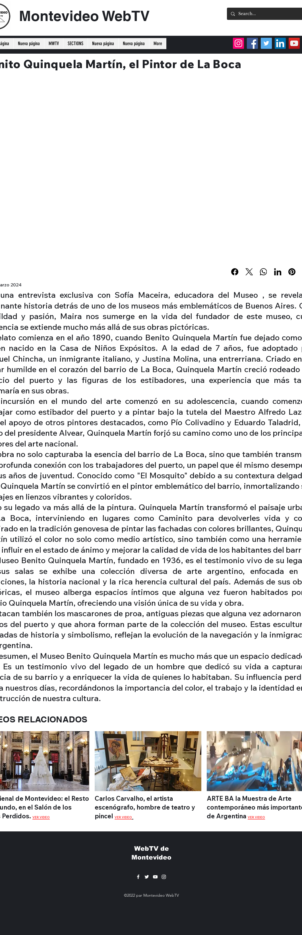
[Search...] (270, 14)
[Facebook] (235, 271)
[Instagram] (238, 43)
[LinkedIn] (277, 271)
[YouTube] (294, 43)
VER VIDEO (123, 817)
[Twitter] (266, 43)
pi (97, 816)
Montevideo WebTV (84, 15)
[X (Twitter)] (249, 271)
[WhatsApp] (263, 271)
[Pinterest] (291, 271)
